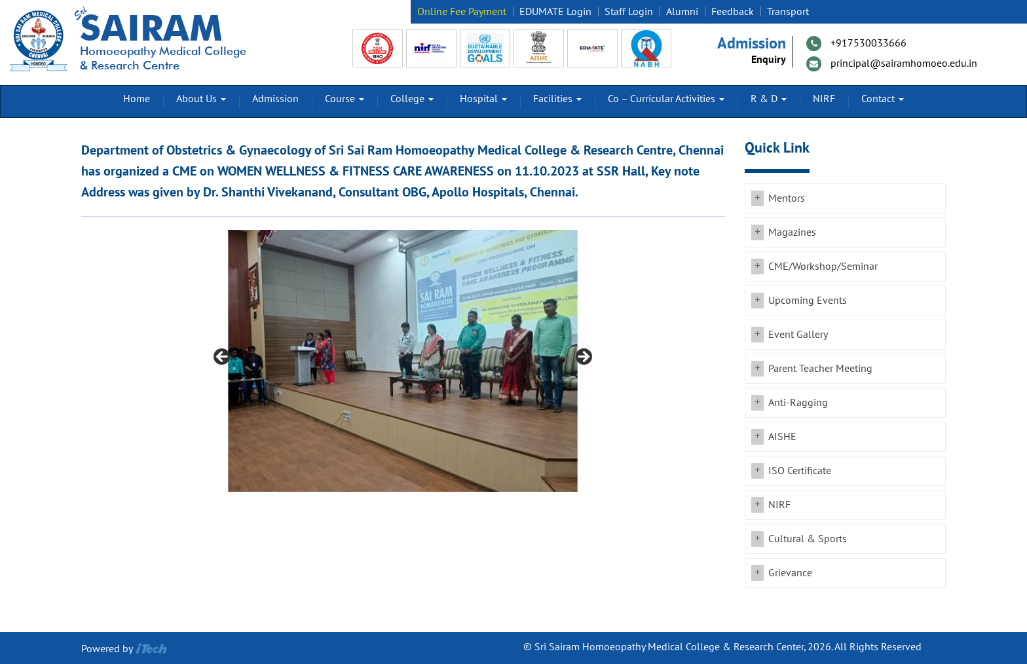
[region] (402, 361)
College (412, 99)
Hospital (483, 99)
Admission (275, 99)
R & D (769, 99)
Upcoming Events (807, 300)
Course (344, 99)
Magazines (792, 232)
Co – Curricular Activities (666, 99)
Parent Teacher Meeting (820, 369)
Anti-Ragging (798, 403)
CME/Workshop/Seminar (823, 266)
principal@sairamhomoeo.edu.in (904, 63)
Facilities (557, 99)
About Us (201, 99)
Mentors (786, 198)
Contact (882, 99)
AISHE (782, 437)
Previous (223, 357)
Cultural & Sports (807, 539)
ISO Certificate (799, 471)
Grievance (790, 573)
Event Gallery (798, 335)
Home (136, 99)
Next (583, 357)
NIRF (824, 99)
